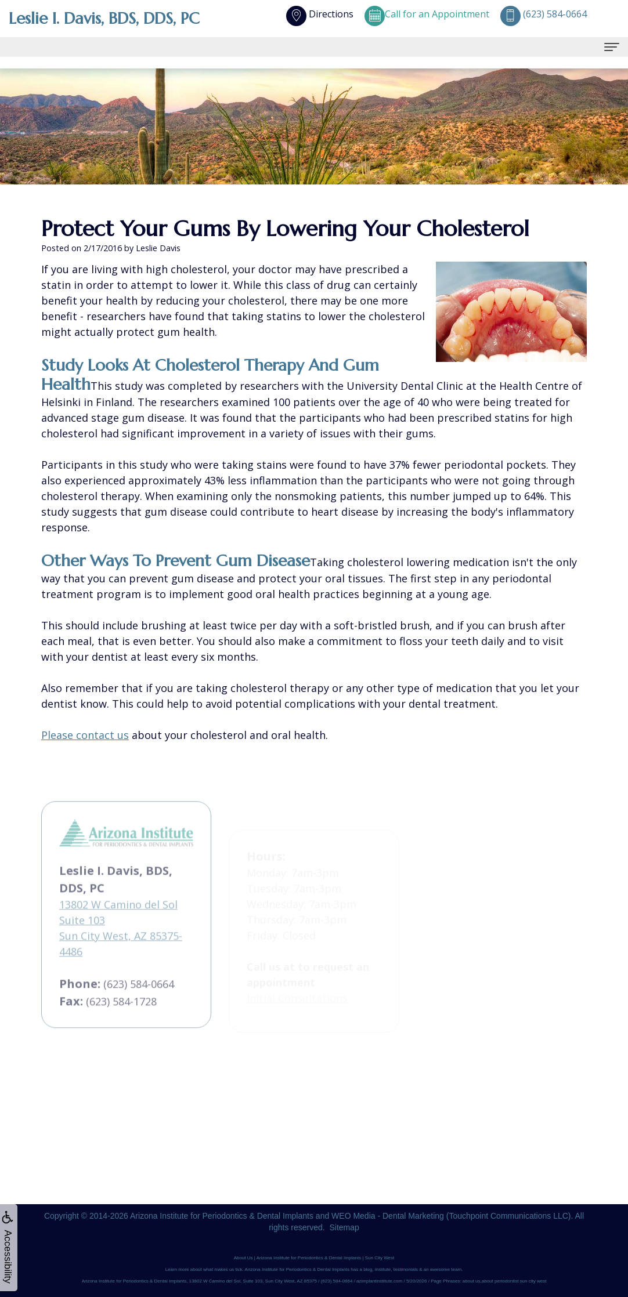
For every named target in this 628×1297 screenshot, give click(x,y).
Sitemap (344, 1227)
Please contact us (85, 735)
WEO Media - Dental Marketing (387, 1215)
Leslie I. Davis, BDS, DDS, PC (105, 18)
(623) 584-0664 (138, 1012)
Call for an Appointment (426, 14)
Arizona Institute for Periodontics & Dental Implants (221, 1215)
